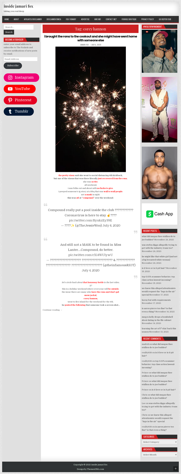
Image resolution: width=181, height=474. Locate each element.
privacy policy (147, 19)
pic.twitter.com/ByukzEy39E (90, 220)
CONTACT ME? (111, 19)
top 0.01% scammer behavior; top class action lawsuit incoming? (158, 364)
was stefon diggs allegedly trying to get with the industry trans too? (159, 406)
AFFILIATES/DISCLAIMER (33, 19)
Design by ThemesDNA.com (90, 469)
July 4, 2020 (90, 270)
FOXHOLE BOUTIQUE (129, 19)
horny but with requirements (156, 300)
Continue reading (52, 310)
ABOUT (16, 19)
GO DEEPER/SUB (165, 19)
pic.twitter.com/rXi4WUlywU (90, 255)
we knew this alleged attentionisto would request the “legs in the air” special (159, 291)
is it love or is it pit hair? (154, 268)
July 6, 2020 (111, 225)
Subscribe (13, 65)
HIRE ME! (97, 19)
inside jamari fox (18, 6)
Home (6, 19)
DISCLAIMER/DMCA (54, 19)
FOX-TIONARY (71, 19)
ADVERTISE (85, 19)
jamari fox (84, 44)
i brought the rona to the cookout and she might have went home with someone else (90, 38)
